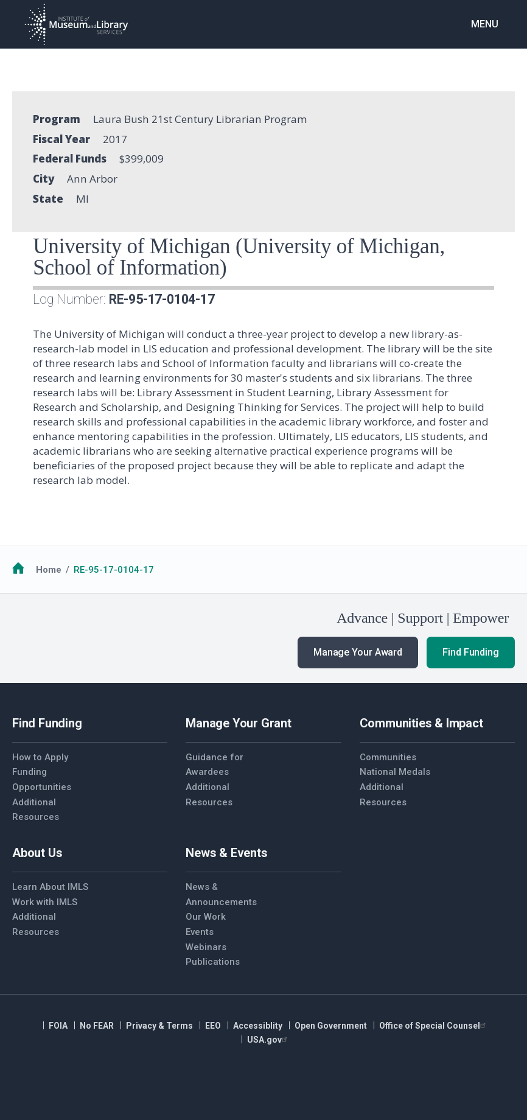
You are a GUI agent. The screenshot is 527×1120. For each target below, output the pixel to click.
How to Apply (40, 757)
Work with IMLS (44, 902)
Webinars (206, 947)
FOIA (58, 1026)
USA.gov (268, 1040)
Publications (213, 961)
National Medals (395, 771)
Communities (388, 757)
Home (48, 569)
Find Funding (470, 652)
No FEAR (97, 1026)
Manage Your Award (357, 652)
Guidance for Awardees (214, 765)
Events (200, 931)
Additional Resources (35, 810)
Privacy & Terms (159, 1026)
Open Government (331, 1026)
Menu (484, 24)
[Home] (76, 24)
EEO (213, 1026)
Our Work (206, 916)
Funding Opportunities (41, 779)
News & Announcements (221, 894)
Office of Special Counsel (434, 1026)
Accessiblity (257, 1026)
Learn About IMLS (50, 886)
